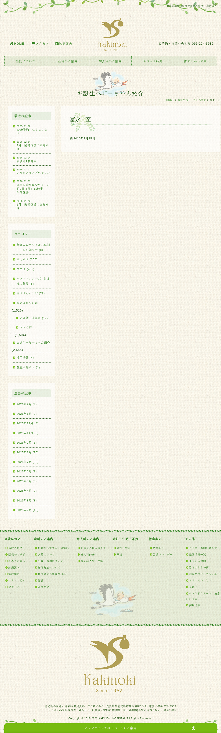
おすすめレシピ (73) (31, 293)
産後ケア (43, 587)
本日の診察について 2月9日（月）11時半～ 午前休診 (34, 187)
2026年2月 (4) (27, 404)
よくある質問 (197, 561)
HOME (19, 43)
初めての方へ (16, 561)
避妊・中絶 (124, 548)
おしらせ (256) (27, 259)
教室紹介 (158, 548)
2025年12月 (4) (28, 423)
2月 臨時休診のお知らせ (34, 204)
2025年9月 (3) (27, 442)
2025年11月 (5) (28, 433)
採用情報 (194, 605)
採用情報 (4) (25, 357)
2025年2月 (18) (28, 510)
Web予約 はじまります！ (34, 129)
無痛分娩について (49, 567)
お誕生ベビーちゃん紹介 (192, 100)
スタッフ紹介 (153, 61)
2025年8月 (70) (28, 452)
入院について (46, 554)
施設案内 (14, 574)
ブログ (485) (25, 269)
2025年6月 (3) (27, 471)
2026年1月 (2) (27, 413)
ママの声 (26, 327)
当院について (25, 61)
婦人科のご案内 (110, 61)
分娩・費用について (50, 561)
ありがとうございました (34, 171)
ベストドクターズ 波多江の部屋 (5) (33, 281)
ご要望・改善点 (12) (34, 318)
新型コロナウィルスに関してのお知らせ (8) (33, 247)
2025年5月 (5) (27, 481)
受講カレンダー (163, 554)
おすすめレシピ (199, 580)
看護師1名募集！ (34, 159)
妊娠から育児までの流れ (53, 548)
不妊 (119, 554)
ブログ (193, 587)
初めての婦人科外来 (93, 548)
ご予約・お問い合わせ (203, 548)
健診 (41, 580)
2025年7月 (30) (28, 461)
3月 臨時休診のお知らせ (34, 145)
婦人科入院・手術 (92, 561)
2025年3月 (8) (27, 500)
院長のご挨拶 (16, 554)
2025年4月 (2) (27, 490)
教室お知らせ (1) (28, 367)
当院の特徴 (15, 548)
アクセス (42, 43)
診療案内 (65, 43)
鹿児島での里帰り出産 (52, 574)
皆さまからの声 (195, 61)
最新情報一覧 (197, 554)
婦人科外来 (88, 554)
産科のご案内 (68, 61)
